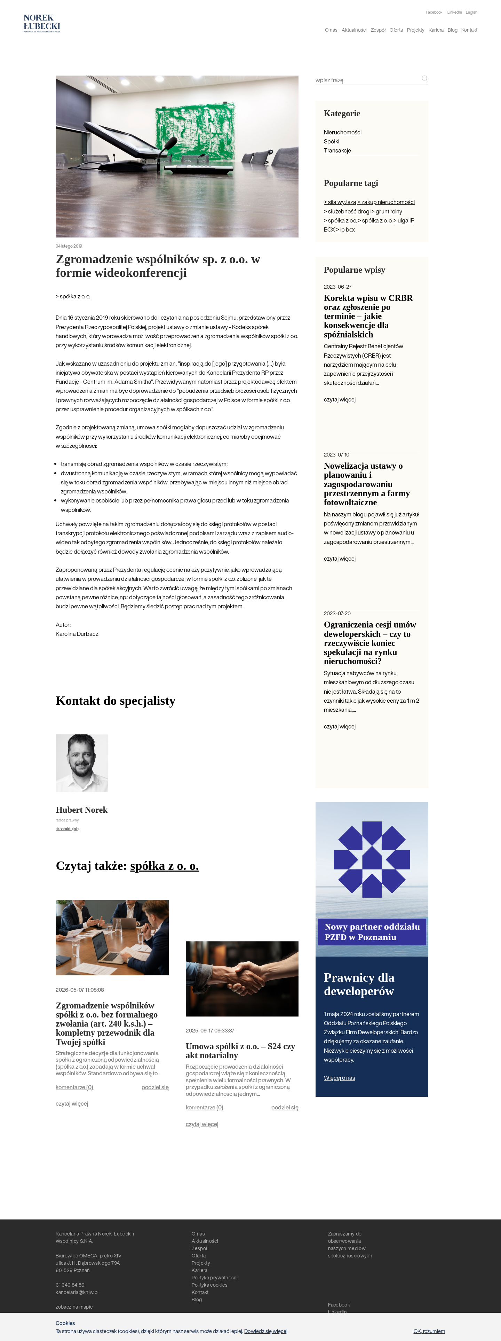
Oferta (396, 29)
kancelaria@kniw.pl (77, 1292)
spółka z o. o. (164, 866)
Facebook (434, 12)
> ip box (345, 229)
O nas (331, 29)
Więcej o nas (339, 1078)
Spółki (331, 141)
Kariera (436, 29)
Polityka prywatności (214, 1277)
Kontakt (469, 29)
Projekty (415, 29)
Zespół (378, 29)
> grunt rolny (387, 211)
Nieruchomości (342, 132)
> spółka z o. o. (73, 296)
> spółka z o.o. (340, 220)
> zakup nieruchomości (386, 202)
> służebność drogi (347, 211)
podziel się (155, 1087)
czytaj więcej (72, 1103)
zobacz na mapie (74, 1306)
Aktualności (354, 29)
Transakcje (337, 150)
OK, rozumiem (429, 1330)
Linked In (454, 12)
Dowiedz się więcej (265, 1331)
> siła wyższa (340, 202)
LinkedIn (337, 1312)
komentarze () (74, 1087)
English (471, 12)
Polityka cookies (210, 1284)
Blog (453, 29)
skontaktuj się (67, 829)
